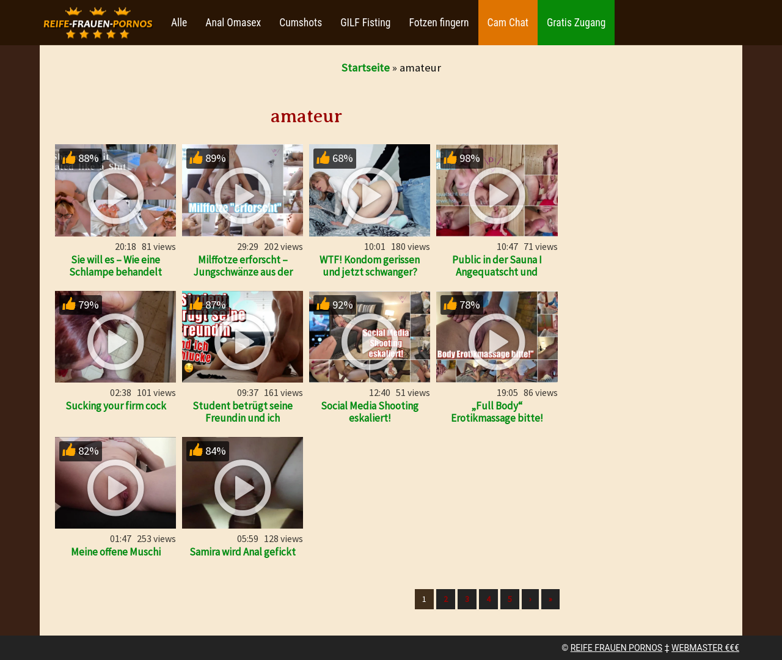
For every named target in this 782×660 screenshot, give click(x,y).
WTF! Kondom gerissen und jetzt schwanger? (370, 266)
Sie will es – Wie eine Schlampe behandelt (115, 266)
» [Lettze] (550, 598)
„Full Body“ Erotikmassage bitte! (497, 412)
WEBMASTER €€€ (705, 648)
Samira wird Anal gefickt (242, 552)
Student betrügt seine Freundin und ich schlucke (242, 418)
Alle (179, 22)
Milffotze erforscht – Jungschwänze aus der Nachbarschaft (243, 272)
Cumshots (300, 22)
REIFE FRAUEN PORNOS (616, 648)
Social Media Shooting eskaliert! (369, 412)
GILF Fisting (365, 22)
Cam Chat (508, 22)
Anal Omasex (233, 22)
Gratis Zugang (576, 22)
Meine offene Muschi (116, 552)
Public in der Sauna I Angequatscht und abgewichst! (497, 272)
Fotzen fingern (439, 22)
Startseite (366, 68)
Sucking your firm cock (115, 406)
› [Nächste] (530, 598)
